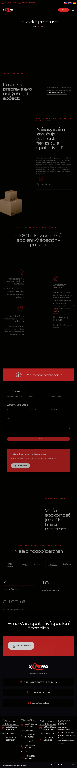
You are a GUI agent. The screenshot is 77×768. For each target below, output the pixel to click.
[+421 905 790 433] (28, 692)
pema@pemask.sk (28, 3)
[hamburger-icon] (72, 10)
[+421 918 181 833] (22, 757)
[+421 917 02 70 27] (3, 739)
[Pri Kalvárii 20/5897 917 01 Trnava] (21, 682)
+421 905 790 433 (11, 3)
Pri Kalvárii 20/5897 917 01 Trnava (40, 682)
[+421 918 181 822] (41, 739)
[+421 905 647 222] (22, 736)
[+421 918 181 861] (22, 746)
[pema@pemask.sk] (29, 703)
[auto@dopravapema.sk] (22, 725)
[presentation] (22, 433)
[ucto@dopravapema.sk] (3, 728)
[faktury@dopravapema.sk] (41, 728)
